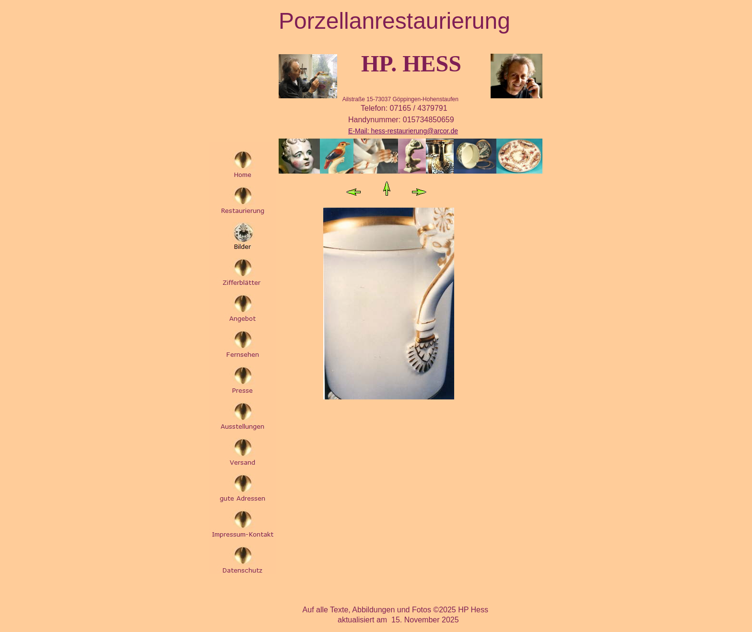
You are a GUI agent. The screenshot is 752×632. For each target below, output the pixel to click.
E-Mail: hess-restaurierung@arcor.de (403, 131)
